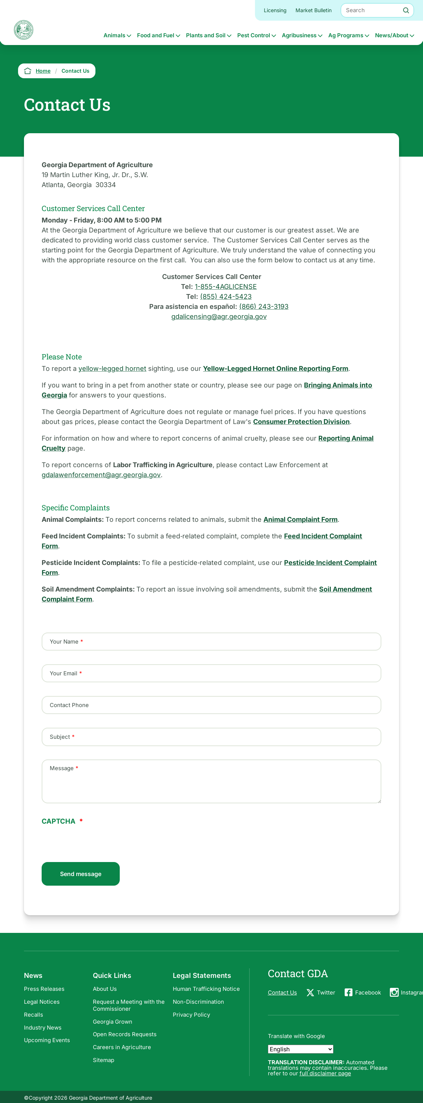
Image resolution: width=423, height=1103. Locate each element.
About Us (105, 988)
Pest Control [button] (253, 35)
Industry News (43, 1027)
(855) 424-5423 (226, 296)
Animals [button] (114, 35)
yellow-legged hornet (112, 368)
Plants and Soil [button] (206, 35)
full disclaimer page (325, 1073)
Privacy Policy (191, 1014)
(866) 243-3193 (264, 306)
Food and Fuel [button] (155, 35)
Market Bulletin (314, 10)
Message (62, 768)
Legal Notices (42, 1001)
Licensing (275, 10)
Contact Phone (69, 705)
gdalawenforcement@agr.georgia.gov (101, 475)
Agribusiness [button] (299, 35)
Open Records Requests (125, 1034)
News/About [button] (391, 35)
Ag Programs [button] (345, 35)
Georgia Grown (112, 1021)
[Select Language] (300, 1049)
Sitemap (103, 1060)
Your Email (63, 673)
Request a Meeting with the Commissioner (129, 1005)
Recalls (33, 1014)
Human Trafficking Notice (206, 988)
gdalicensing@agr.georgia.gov (219, 316)
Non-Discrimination (198, 1001)
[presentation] (98, 838)
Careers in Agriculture (122, 1047)
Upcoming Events (47, 1040)
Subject (60, 737)
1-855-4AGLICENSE (226, 286)
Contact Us (282, 992)
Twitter (326, 992)
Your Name (64, 641)
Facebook (368, 992)
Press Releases (44, 988)
